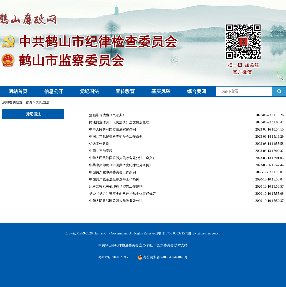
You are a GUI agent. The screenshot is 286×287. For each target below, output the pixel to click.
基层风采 (160, 91)
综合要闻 (196, 91)
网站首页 (17, 91)
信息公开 (53, 91)
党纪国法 (89, 91)
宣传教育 (125, 91)
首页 (29, 102)
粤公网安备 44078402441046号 (163, 257)
